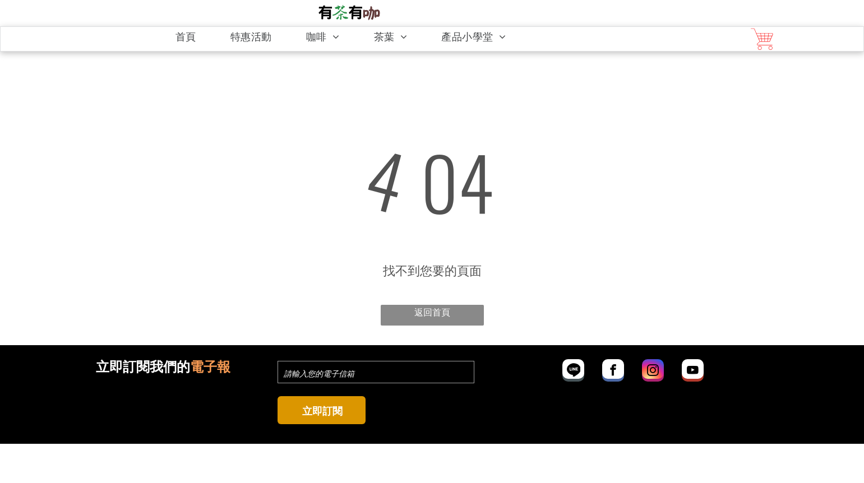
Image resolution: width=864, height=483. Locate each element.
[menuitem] (192, 37)
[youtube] (693, 371)
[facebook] (613, 371)
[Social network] (573, 371)
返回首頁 (432, 311)
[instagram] (653, 371)
